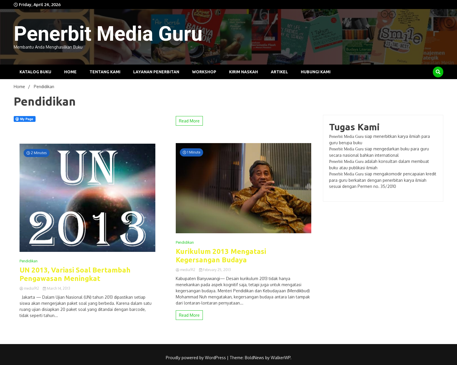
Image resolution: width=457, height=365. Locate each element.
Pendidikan (29, 261)
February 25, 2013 (215, 270)
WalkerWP (280, 357)
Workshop (204, 72)
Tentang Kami (104, 72)
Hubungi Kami (316, 72)
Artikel (279, 72)
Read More (189, 120)
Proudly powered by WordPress (196, 357)
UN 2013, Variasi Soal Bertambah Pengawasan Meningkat (75, 274)
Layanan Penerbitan (156, 72)
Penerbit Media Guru (108, 34)
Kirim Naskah (243, 72)
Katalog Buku (35, 72)
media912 (30, 288)
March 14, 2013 (56, 288)
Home (70, 72)
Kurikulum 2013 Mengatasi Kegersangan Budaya (221, 256)
